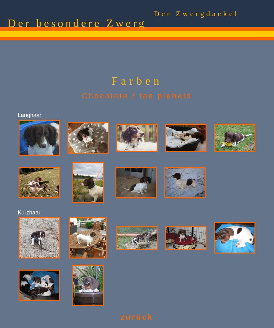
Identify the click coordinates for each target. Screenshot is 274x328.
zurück (136, 317)
